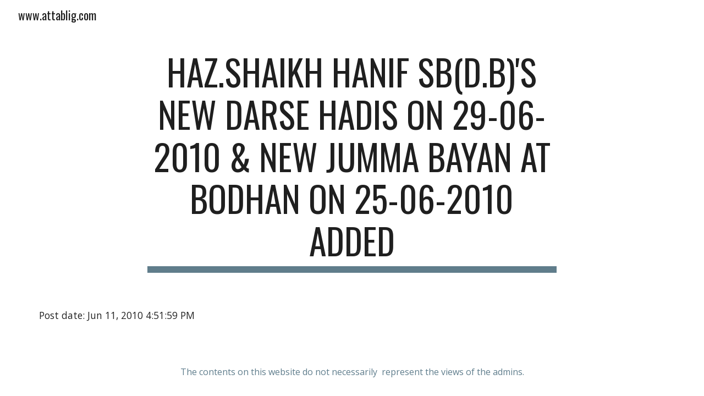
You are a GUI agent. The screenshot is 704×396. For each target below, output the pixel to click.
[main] (352, 161)
